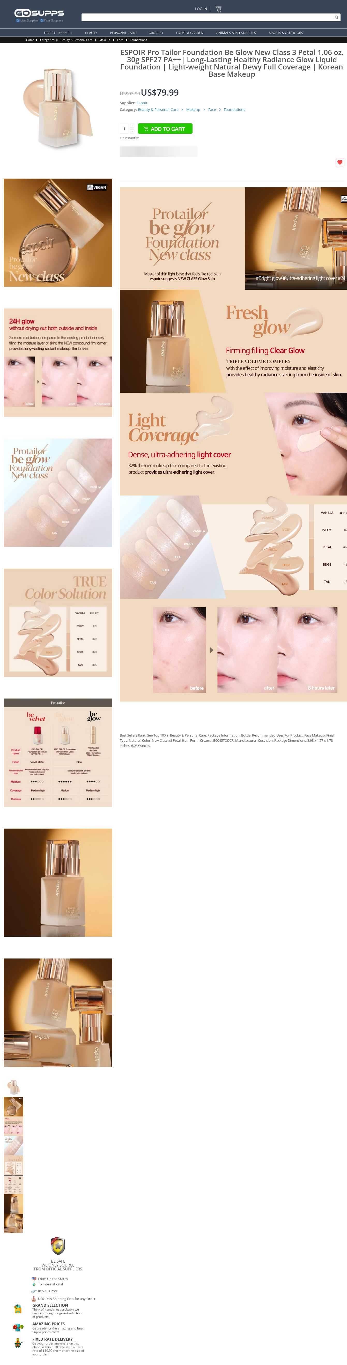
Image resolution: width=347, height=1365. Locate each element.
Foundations (138, 40)
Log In (201, 8)
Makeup (104, 40)
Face (120, 40)
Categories (47, 40)
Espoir (142, 102)
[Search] (210, 17)
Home (30, 40)
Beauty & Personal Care (76, 40)
